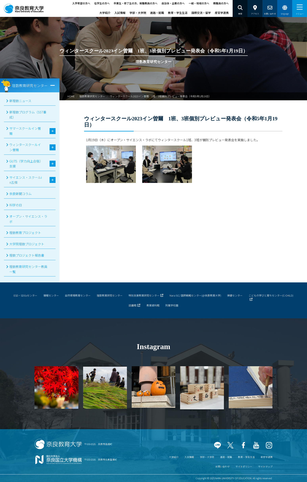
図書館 (132, 305)
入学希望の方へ (81, 3)
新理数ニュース (20, 100)
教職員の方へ (221, 3)
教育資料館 (153, 305)
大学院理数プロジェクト (26, 243)
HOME (71, 96)
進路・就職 (157, 13)
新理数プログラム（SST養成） (27, 115)
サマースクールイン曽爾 (25, 131)
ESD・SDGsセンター (25, 295)
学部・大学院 (138, 13)
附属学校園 (171, 305)
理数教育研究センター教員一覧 (28, 269)
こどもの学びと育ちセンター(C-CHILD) (271, 295)
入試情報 (120, 13)
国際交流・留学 (201, 13)
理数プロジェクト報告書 (26, 255)
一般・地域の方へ (199, 3)
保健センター (235, 295)
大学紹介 (104, 13)
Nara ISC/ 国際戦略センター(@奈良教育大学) (195, 295)
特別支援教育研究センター (144, 295)
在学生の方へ (102, 3)
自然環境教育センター (78, 295)
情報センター (51, 295)
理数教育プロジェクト (25, 232)
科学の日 (15, 205)
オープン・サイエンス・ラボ (28, 219)
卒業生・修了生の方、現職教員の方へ (135, 3)
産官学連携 (222, 13)
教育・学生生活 (177, 13)
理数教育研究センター (92, 96)
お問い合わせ (222, 466)
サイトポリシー (244, 466)
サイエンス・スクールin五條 (25, 180)
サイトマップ (265, 466)
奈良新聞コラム (20, 193)
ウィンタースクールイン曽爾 (25, 147)
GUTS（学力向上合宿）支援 (25, 164)
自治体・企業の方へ (173, 3)
